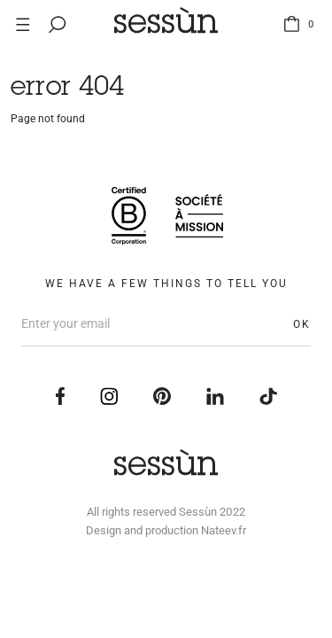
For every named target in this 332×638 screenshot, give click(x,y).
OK (302, 324)
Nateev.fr (223, 530)
